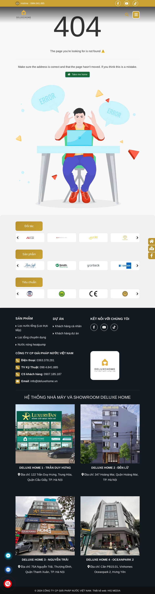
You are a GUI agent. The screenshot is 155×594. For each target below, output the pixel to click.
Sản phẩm (29, 254)
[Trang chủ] (151, 241)
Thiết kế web (99, 590)
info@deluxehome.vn (44, 381)
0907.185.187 (53, 374)
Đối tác (29, 226)
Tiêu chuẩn (29, 282)
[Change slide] (18, 238)
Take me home (77, 74)
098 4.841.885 (49, 367)
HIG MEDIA (114, 590)
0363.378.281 (45, 360)
